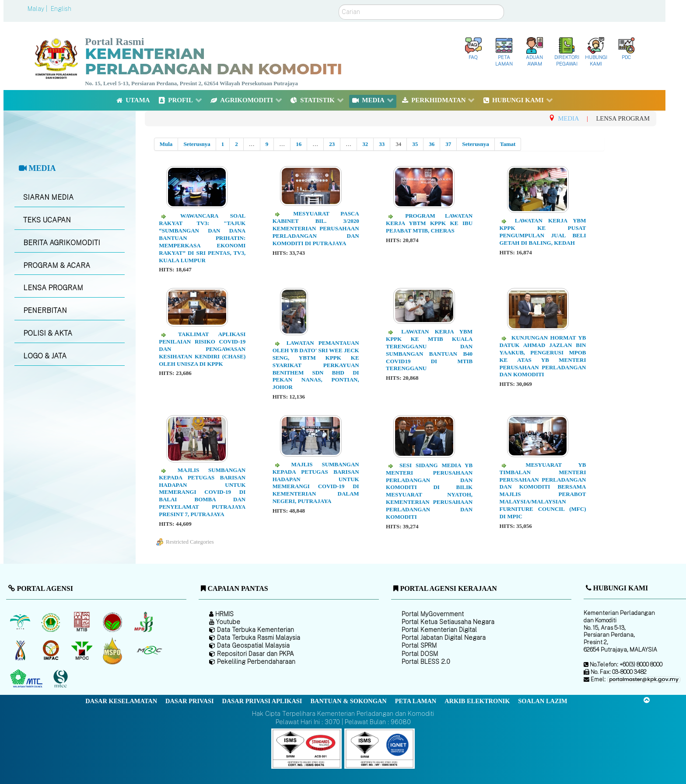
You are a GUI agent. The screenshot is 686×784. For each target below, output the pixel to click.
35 (415, 144)
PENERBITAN (45, 310)
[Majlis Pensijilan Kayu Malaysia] (61, 679)
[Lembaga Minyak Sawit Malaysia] (20, 622)
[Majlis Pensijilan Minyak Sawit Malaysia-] (113, 650)
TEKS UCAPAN (47, 220)
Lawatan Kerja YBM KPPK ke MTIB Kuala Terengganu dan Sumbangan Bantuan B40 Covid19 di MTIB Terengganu (429, 349)
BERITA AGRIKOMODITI (61, 243)
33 (382, 144)
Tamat (508, 144)
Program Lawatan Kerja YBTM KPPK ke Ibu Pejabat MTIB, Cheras (429, 223)
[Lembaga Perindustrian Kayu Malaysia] (82, 622)
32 (365, 144)
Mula (166, 144)
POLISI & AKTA (47, 333)
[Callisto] (306, 748)
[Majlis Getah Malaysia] (149, 650)
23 (332, 144)
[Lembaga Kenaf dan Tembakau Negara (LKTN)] (20, 650)
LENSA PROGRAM (53, 288)
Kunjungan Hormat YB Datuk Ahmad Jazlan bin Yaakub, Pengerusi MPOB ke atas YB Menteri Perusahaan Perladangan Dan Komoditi (542, 356)
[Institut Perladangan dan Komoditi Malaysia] (51, 650)
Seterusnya (196, 144)
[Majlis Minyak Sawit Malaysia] (82, 650)
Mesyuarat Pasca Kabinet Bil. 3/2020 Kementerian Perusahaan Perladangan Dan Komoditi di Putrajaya (316, 228)
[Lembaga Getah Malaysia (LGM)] (51, 622)
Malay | (38, 8)
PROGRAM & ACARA (56, 265)
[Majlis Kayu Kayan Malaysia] (27, 679)
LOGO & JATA (44, 356)
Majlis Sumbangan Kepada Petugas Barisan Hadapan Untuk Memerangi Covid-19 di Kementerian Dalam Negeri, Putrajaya (316, 482)
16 (298, 144)
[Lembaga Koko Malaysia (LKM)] (113, 622)
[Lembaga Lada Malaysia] (144, 622)
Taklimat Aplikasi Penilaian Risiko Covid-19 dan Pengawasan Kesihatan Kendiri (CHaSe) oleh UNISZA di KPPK (202, 349)
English (61, 8)
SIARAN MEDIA (48, 197)
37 (448, 144)
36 (431, 144)
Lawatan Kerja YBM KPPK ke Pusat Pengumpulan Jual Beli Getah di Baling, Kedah (542, 231)
